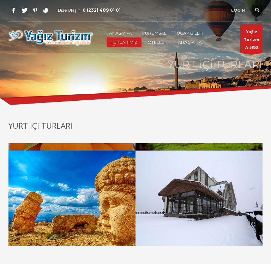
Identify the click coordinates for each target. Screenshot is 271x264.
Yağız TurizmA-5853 (251, 41)
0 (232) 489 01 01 (102, 10)
